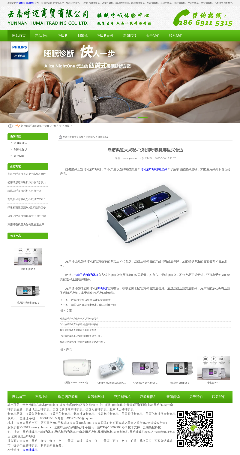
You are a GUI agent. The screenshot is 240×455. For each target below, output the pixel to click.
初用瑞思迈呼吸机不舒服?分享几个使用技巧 (46, 125)
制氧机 (82, 36)
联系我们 (175, 36)
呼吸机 (63, 36)
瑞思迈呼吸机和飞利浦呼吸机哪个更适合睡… (82, 342)
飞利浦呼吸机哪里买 (153, 169)
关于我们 (153, 36)
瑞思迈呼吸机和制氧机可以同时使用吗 (93, 304)
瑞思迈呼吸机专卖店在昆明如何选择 (78, 330)
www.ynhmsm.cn (132, 158)
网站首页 (19, 36)
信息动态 (90, 137)
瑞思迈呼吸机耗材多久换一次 (25, 190)
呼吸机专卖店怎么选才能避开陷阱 (90, 299)
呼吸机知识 (20, 142)
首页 (81, 137)
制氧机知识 (20, 149)
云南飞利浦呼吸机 (86, 274)
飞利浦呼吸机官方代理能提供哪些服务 (79, 324)
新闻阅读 (130, 36)
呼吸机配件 (105, 36)
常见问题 (19, 156)
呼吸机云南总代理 (25, 3)
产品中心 (42, 36)
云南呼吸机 (30, 449)
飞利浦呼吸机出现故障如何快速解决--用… (81, 336)
